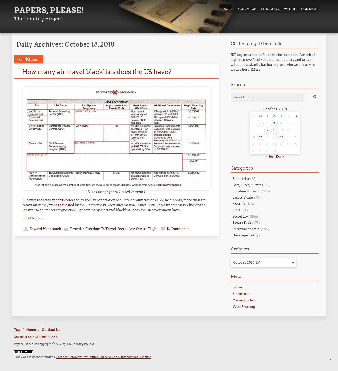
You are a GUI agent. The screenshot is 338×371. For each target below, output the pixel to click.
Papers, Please (243, 197)
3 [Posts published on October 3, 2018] (274, 123)
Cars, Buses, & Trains (248, 185)
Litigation (270, 9)
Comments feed (244, 300)
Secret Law (126, 229)
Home (31, 330)
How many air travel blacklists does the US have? (97, 72)
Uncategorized (243, 235)
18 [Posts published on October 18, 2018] (281, 137)
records (58, 200)
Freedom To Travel (100, 229)
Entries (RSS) (23, 337)
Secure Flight (146, 229)
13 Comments (177, 229)
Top (17, 330)
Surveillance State (246, 229)
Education (247, 9)
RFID (236, 210)
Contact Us (51, 330)
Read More (33, 218)
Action (290, 9)
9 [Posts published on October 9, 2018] (267, 130)
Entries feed (241, 294)
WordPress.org (244, 307)
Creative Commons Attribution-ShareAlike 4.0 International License (103, 357)
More (256, 69)
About (227, 9)
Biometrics (241, 178)
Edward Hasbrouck (45, 229)
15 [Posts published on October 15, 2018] (260, 137)
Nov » (280, 156)
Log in (237, 287)
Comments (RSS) (46, 337)
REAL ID (239, 204)
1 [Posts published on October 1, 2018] (260, 123)
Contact (309, 9)
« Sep (270, 156)
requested (66, 205)
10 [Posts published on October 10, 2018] (274, 130)
